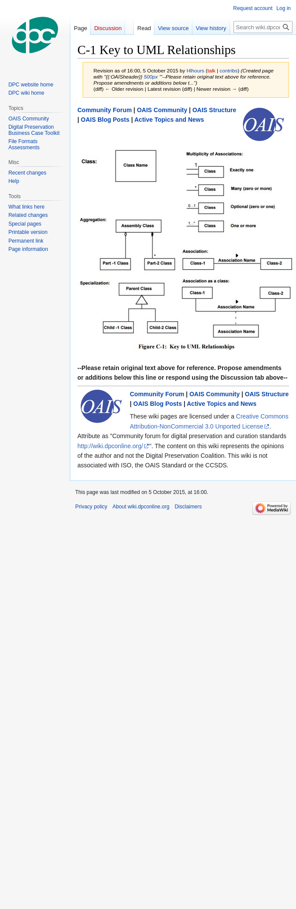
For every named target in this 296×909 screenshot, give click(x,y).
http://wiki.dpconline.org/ (110, 445)
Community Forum (104, 109)
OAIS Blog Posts (105, 119)
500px (151, 76)
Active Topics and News (169, 119)
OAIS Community (162, 109)
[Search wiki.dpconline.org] (263, 27)
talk (211, 70)
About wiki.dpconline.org (140, 507)
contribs (228, 70)
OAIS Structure (214, 109)
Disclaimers (188, 507)
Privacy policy (91, 507)
